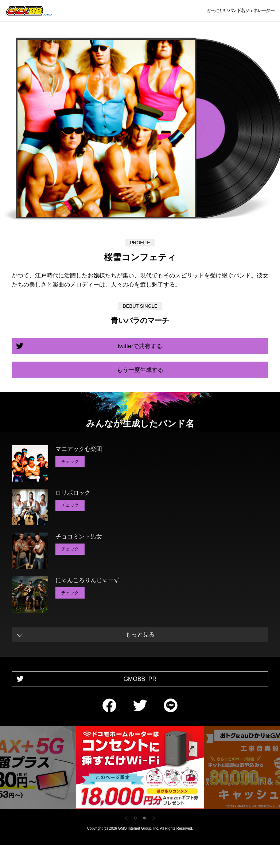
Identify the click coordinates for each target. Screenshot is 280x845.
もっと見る (140, 634)
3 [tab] (144, 818)
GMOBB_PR (140, 679)
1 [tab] (126, 818)
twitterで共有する (140, 346)
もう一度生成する (140, 370)
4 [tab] (153, 818)
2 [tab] (135, 818)
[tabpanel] (140, 769)
